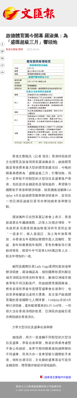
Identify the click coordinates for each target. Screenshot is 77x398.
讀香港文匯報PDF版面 (57, 377)
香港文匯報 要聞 (14, 49)
